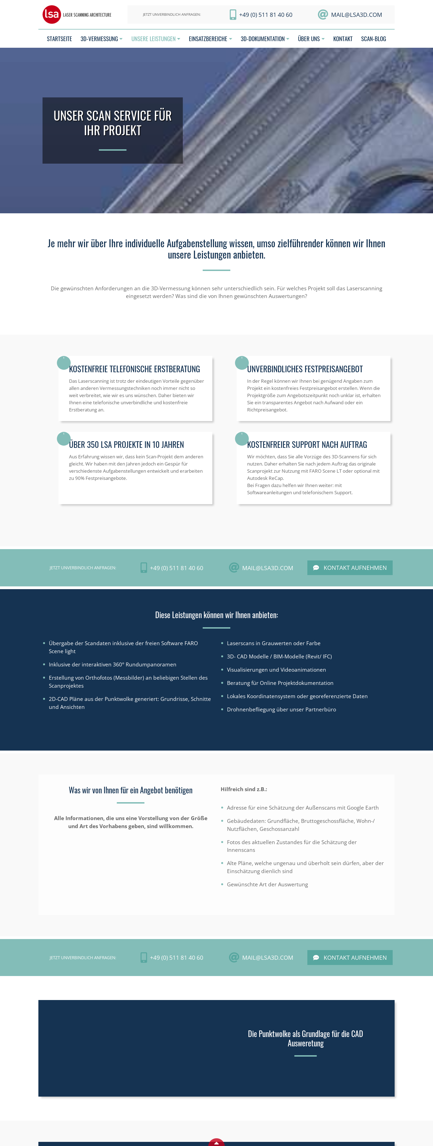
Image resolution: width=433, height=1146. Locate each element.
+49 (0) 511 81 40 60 (265, 14)
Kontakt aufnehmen (355, 567)
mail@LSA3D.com (356, 14)
